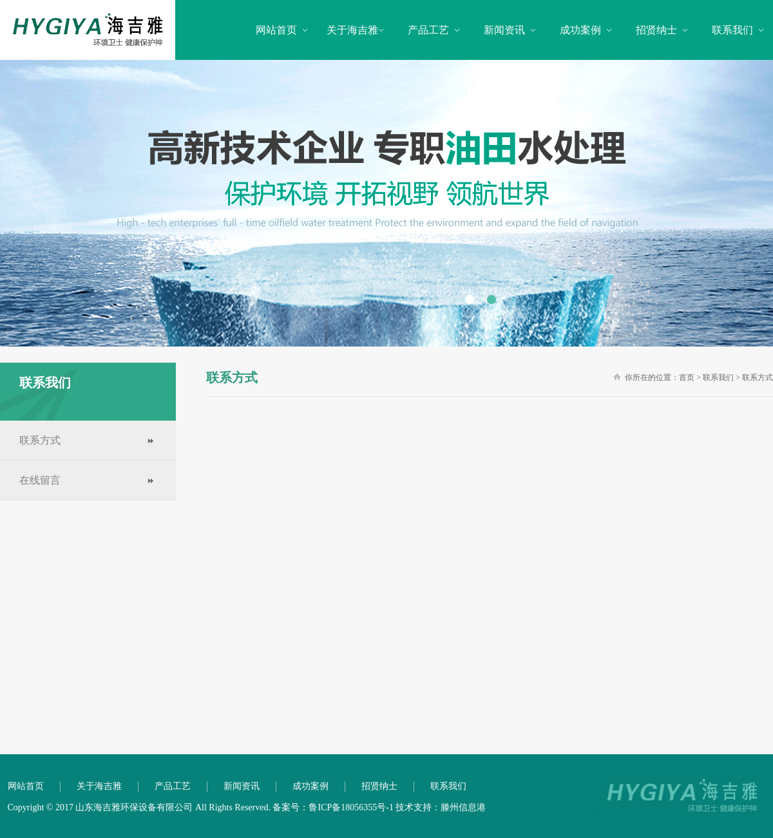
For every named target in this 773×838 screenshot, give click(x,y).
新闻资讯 (504, 29)
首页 (686, 377)
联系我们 (732, 29)
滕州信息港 (463, 807)
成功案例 (580, 29)
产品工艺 (428, 29)
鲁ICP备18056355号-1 (351, 807)
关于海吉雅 (352, 29)
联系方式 (40, 440)
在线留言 (40, 480)
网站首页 (276, 29)
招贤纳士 (656, 29)
